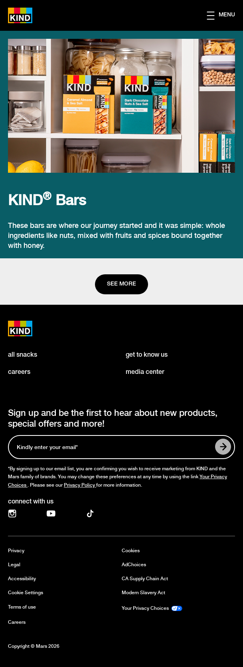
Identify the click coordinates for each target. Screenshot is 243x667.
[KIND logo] (28, 328)
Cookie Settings (25, 592)
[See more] (121, 284)
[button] (225, 16)
